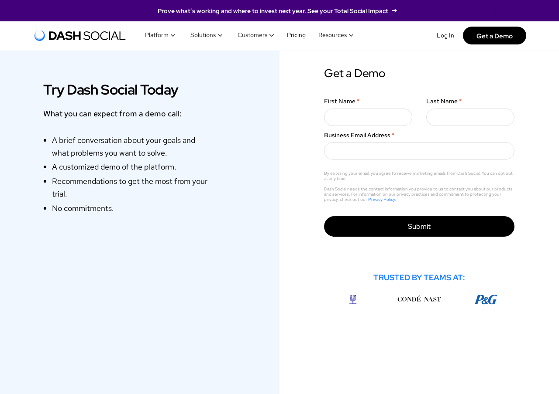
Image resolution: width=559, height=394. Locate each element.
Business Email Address (359, 135)
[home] (80, 36)
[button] (160, 35)
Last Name (444, 101)
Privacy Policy (381, 199)
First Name (342, 101)
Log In (445, 35)
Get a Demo (494, 36)
